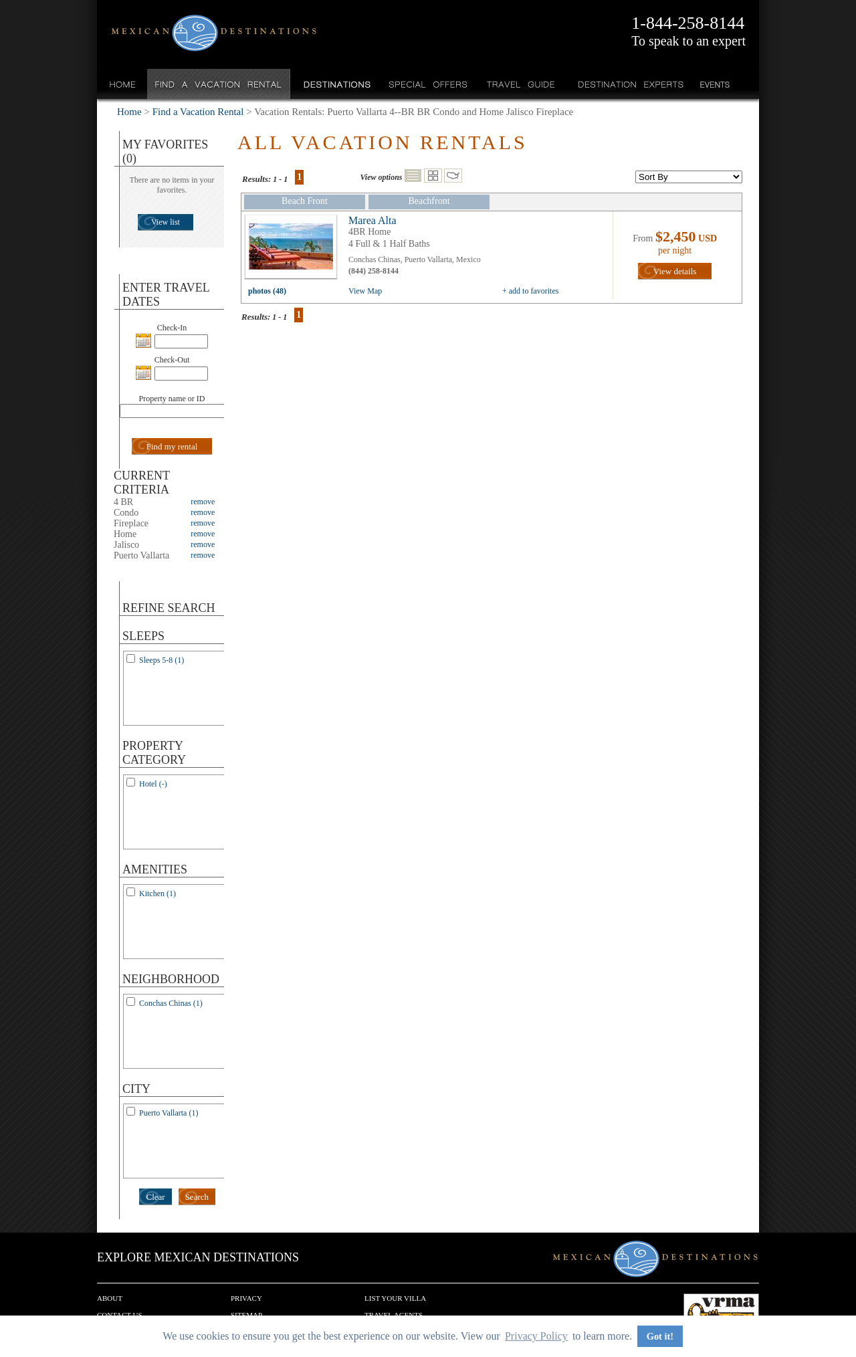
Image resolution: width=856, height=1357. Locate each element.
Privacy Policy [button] (536, 1336)
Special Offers (428, 84)
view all (294, 250)
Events (714, 84)
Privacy (246, 1298)
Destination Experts (627, 84)
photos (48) (267, 291)
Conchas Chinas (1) (171, 1003)
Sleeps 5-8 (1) (161, 660)
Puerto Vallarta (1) (168, 1113)
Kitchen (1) (157, 893)
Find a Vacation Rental (219, 84)
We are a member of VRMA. (721, 1313)
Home (122, 84)
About (109, 1298)
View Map (365, 291)
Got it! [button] (660, 1336)
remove (203, 501)
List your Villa (395, 1298)
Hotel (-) (153, 784)
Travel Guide (521, 84)
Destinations (336, 84)
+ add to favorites (530, 291)
